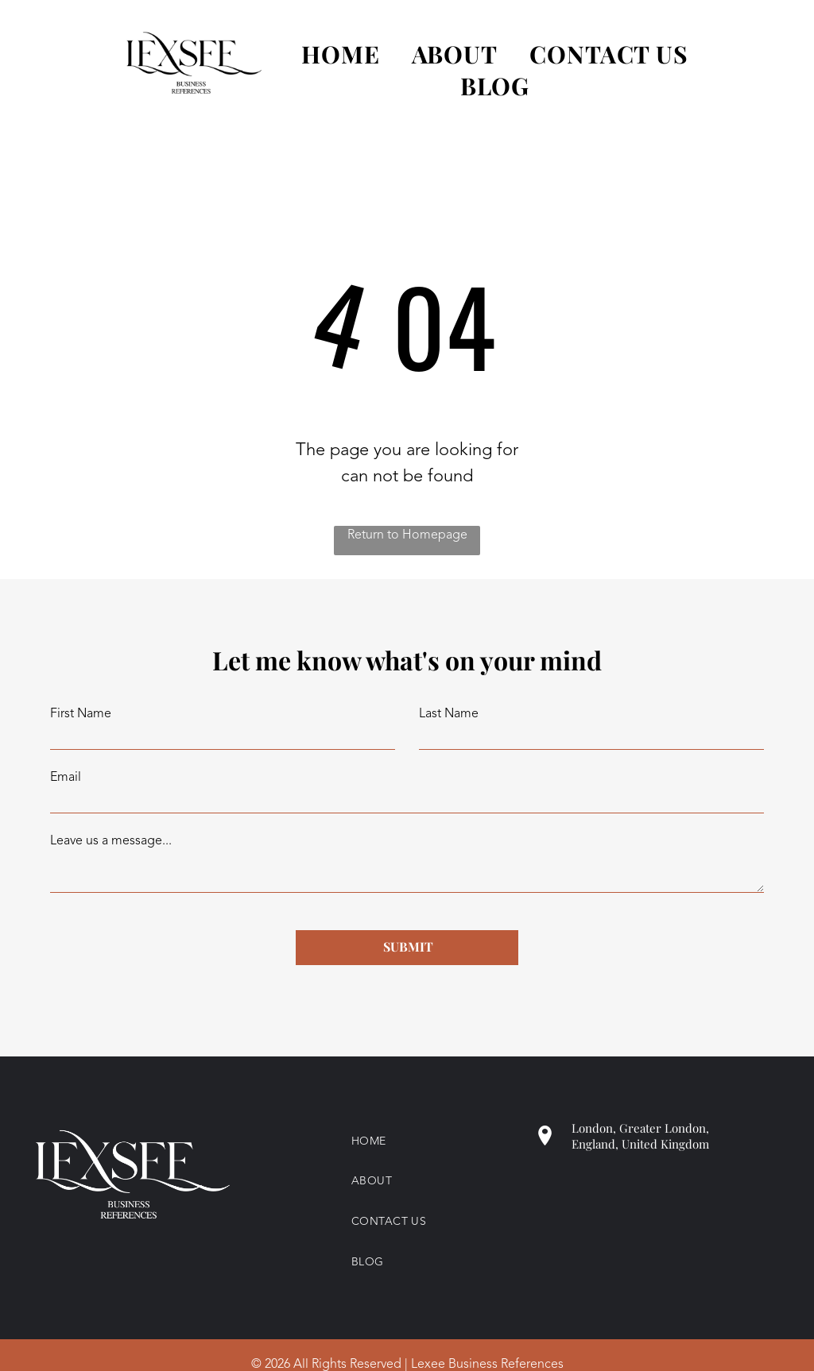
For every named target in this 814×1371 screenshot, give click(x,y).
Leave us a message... (111, 841)
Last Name (449, 714)
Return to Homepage (407, 535)
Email (65, 777)
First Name (80, 714)
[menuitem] (324, 54)
